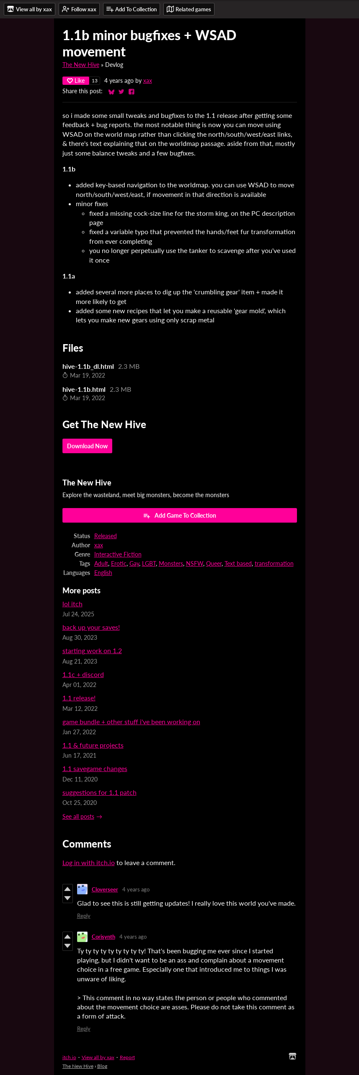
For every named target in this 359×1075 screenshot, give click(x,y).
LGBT (149, 563)
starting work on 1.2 (92, 650)
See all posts (78, 816)
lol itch (72, 604)
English (103, 572)
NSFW (194, 563)
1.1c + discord (83, 674)
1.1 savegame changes (94, 768)
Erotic (119, 563)
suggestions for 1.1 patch (99, 792)
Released (105, 536)
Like (76, 80)
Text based (238, 563)
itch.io (69, 1057)
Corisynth (103, 936)
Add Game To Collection (179, 515)
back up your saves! (91, 627)
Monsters (171, 563)
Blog (102, 1066)
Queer (214, 563)
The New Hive (80, 64)
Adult (101, 563)
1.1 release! (79, 698)
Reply (83, 915)
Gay (134, 563)
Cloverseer (105, 889)
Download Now (87, 445)
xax (147, 80)
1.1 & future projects (93, 745)
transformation (274, 563)
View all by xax (98, 1057)
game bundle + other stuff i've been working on (131, 721)
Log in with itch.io (88, 862)
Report (127, 1057)
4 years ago (136, 889)
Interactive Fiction (118, 554)
